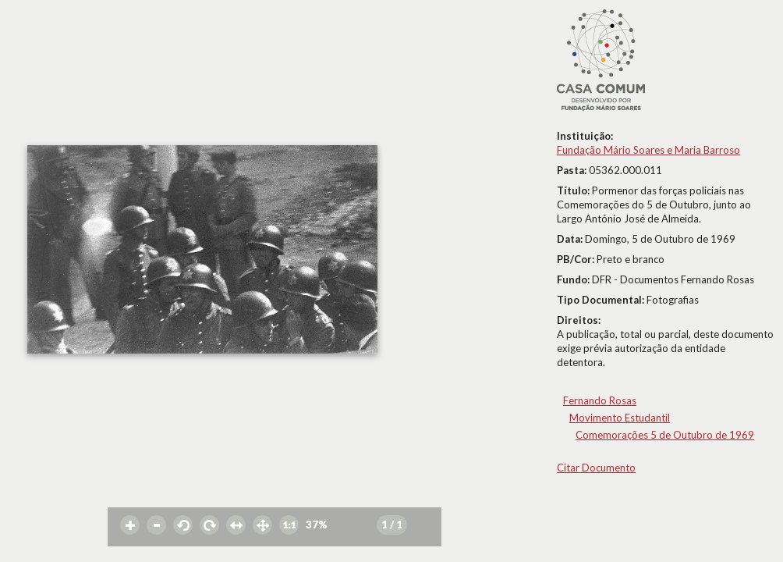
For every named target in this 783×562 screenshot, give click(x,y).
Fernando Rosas (599, 400)
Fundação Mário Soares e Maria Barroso (648, 150)
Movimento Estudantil (619, 417)
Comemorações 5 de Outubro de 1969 (665, 435)
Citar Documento (596, 467)
